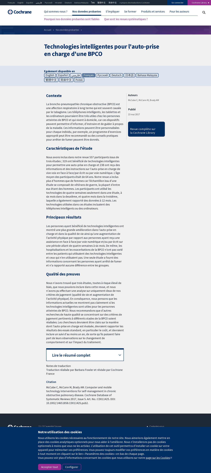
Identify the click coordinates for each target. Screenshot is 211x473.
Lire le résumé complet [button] (71, 355)
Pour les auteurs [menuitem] (179, 11)
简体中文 (113, 2)
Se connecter (177, 2)
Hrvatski (58, 2)
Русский (48, 2)
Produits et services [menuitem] (153, 11)
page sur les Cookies (158, 457)
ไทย (93, 2)
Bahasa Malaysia (81, 2)
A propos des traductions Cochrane (134, 2)
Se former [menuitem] (130, 11)
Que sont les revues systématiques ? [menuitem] (126, 19)
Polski (79, 80)
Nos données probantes (67, 29)
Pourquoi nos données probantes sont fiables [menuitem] (71, 19)
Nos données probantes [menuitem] (86, 11)
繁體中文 (101, 2)
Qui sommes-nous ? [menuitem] (55, 11)
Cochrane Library (199, 2)
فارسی (39, 2)
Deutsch (68, 2)
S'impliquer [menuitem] (112, 11)
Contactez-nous (156, 426)
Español (29, 2)
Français (11, 2)
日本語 (129, 75)
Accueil (47, 29)
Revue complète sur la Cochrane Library (142, 130)
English (20, 2)
